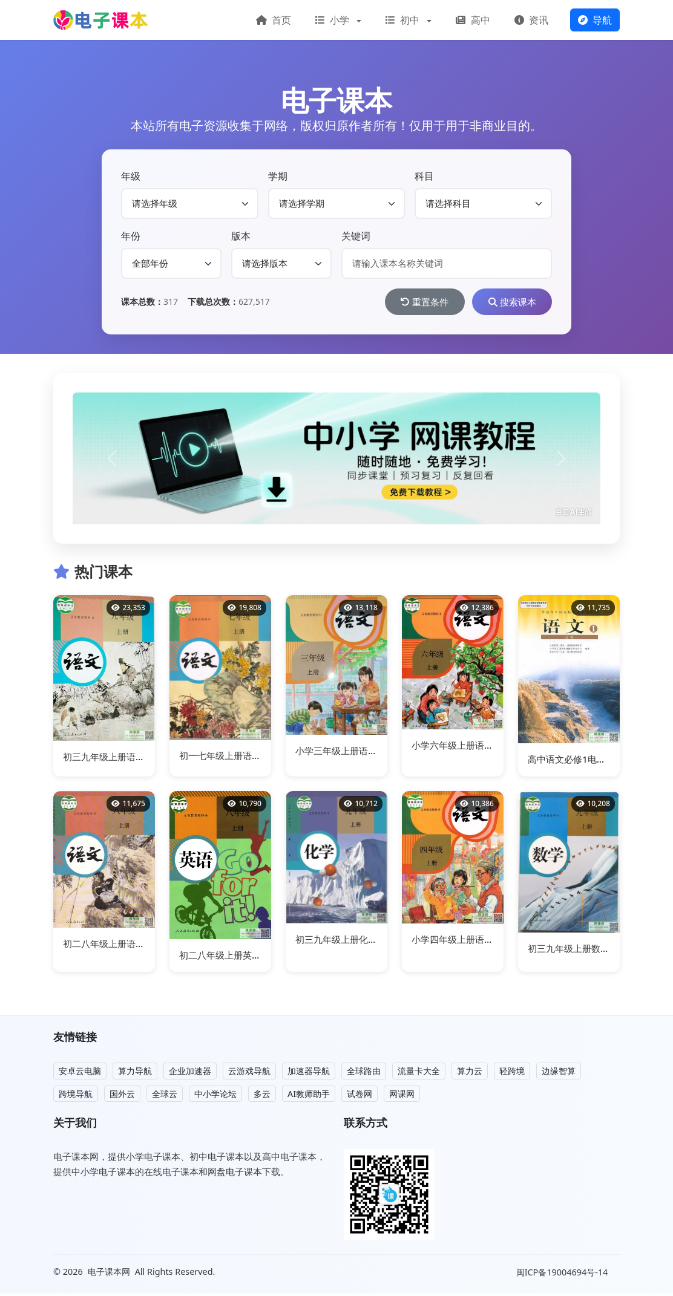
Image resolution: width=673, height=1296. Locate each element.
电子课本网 (109, 1274)
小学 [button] (333, 20)
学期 (277, 176)
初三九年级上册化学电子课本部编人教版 (377, 942)
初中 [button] (404, 20)
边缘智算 (559, 1073)
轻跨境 (512, 1073)
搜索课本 (507, 303)
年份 (130, 236)
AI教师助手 (308, 1096)
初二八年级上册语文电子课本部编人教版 (144, 946)
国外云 (122, 1096)
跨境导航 (76, 1096)
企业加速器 (190, 1073)
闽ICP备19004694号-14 (563, 1274)
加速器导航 (308, 1073)
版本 (241, 236)
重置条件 (410, 303)
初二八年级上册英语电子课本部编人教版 (261, 957)
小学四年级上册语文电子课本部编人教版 (493, 942)
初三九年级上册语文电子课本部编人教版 (144, 759)
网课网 (402, 1096)
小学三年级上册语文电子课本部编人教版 (377, 753)
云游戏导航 (249, 1073)
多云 (262, 1096)
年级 (130, 176)
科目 (424, 176)
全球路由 (364, 1073)
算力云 (469, 1073)
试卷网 (359, 1096)
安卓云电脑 (80, 1073)
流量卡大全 (419, 1073)
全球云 (164, 1096)
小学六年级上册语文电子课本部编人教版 (493, 747)
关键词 (355, 236)
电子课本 (336, 100)
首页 (273, 20)
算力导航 (135, 1073)
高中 (473, 20)
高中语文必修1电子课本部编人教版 (598, 761)
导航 (595, 20)
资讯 (531, 20)
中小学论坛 (215, 1096)
